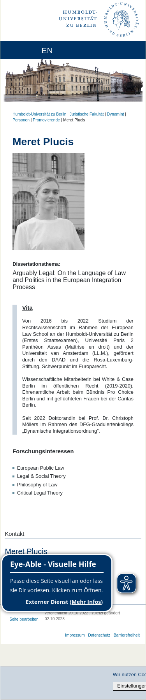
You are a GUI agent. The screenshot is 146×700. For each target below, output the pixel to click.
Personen (21, 120)
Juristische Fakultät (87, 114)
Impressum (75, 635)
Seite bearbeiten (24, 619)
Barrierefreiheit (127, 635)
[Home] (28, 50)
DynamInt (115, 114)
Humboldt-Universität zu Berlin (39, 114)
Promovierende (46, 120)
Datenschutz (99, 635)
